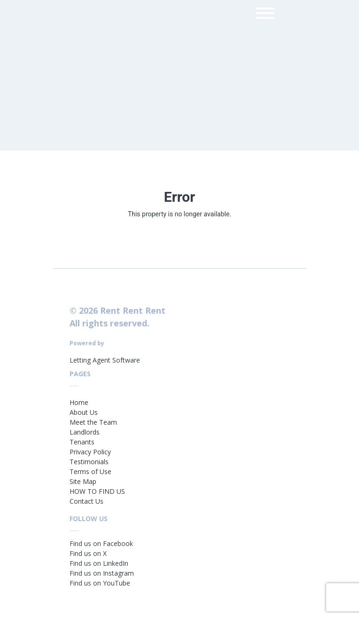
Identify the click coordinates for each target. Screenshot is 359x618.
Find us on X (88, 553)
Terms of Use (90, 471)
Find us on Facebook (101, 543)
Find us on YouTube (100, 582)
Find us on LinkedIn (99, 563)
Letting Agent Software (105, 360)
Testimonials (89, 461)
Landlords (85, 432)
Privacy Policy (90, 451)
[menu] (265, 15)
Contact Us (86, 501)
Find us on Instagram (102, 573)
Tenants (82, 441)
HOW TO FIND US (97, 491)
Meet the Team (93, 422)
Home (79, 402)
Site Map (83, 481)
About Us (84, 412)
